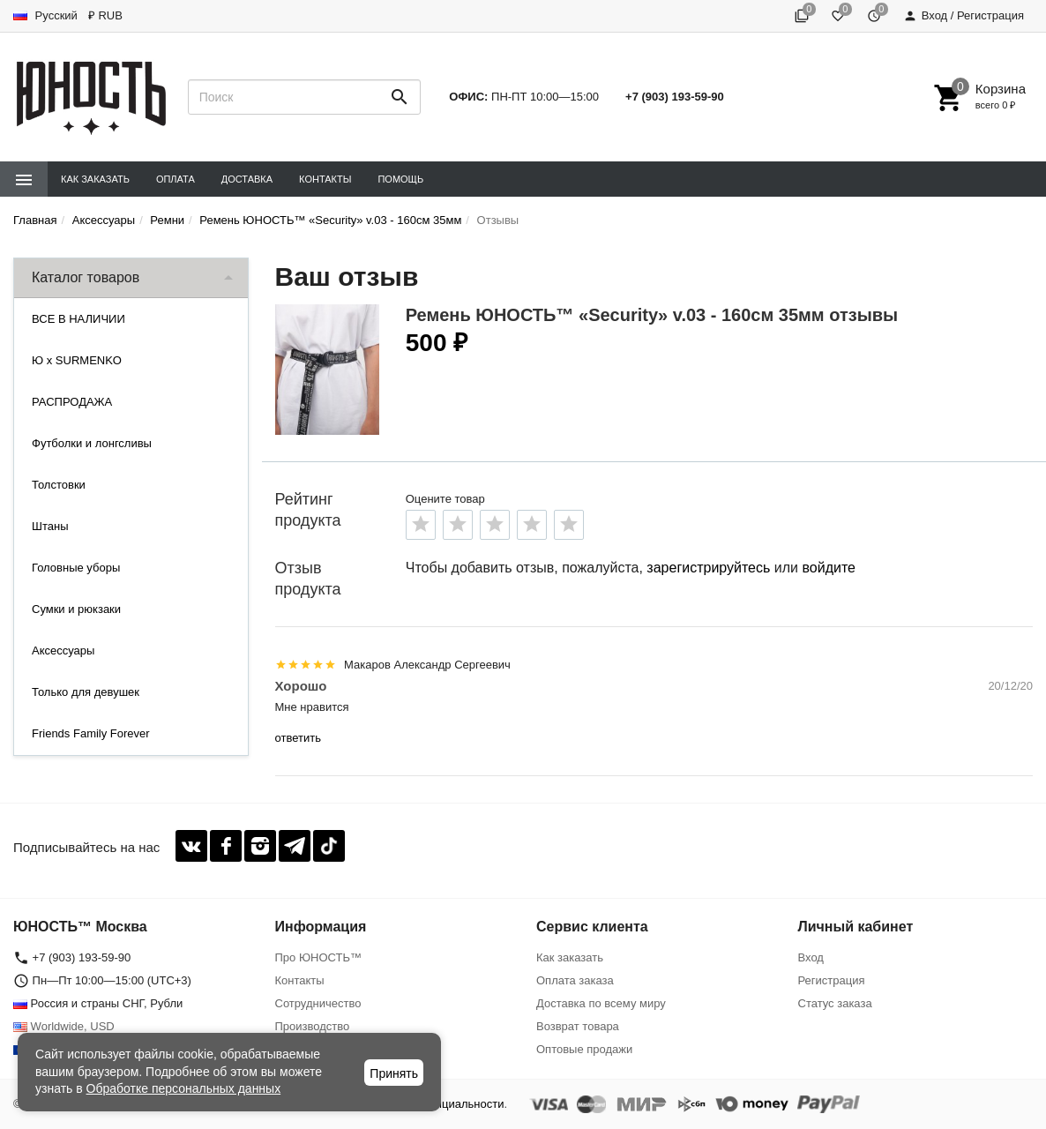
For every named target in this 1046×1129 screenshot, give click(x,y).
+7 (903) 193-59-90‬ (674, 96)
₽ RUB (105, 15)
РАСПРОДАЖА (72, 401)
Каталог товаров (85, 277)
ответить (298, 737)
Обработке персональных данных (183, 1088)
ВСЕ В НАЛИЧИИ (78, 318)
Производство (312, 1026)
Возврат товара (577, 1026)
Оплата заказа (575, 980)
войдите (828, 567)
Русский (45, 15)
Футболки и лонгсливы (92, 443)
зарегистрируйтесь (708, 567)
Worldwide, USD (64, 1026)
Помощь (400, 179)
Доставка (247, 179)
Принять (394, 1073)
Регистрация (831, 980)
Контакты (325, 179)
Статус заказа (835, 1003)
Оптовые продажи (584, 1049)
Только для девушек (85, 692)
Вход (811, 957)
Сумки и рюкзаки (76, 609)
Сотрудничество (318, 1003)
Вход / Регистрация (963, 15)
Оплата (175, 179)
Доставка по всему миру (601, 1003)
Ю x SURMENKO (77, 360)
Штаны (50, 526)
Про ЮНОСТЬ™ (318, 957)
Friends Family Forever (91, 733)
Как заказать (95, 179)
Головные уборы (76, 567)
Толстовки (59, 484)
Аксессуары (63, 650)
